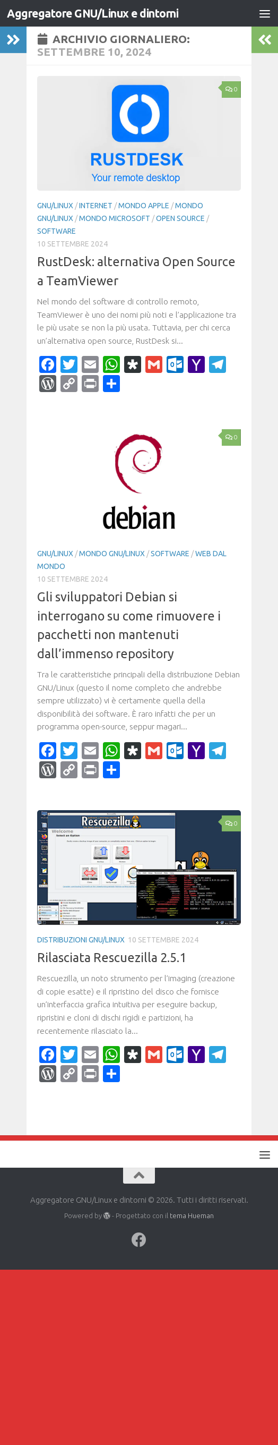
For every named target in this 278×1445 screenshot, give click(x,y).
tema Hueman (192, 1215)
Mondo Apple (143, 205)
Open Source (180, 218)
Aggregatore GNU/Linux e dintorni (92, 13)
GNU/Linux (55, 205)
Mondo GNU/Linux (112, 553)
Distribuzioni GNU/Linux (81, 940)
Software (56, 231)
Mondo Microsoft (114, 218)
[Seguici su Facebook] (139, 1239)
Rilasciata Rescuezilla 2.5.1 (111, 957)
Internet (95, 205)
